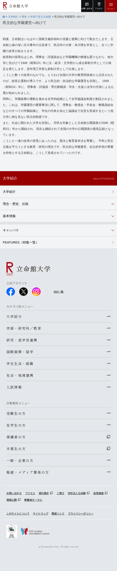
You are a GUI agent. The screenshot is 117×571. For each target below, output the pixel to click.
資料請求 (44, 493)
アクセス (30, 493)
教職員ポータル (33, 499)
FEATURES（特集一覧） (21, 242)
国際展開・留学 (20, 351)
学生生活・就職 (20, 363)
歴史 (24, 16)
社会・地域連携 (20, 375)
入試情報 (14, 387)
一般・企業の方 (20, 460)
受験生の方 (16, 413)
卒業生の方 (16, 448)
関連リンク (58, 513)
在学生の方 (16, 425)
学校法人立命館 (77, 493)
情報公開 (11, 499)
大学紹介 (13, 16)
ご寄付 (60, 493)
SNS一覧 (58, 291)
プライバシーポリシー (81, 513)
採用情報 (98, 493)
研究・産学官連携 (22, 340)
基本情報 (9, 216)
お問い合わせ (14, 493)
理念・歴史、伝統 (15, 204)
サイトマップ (40, 513)
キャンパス (11, 230)
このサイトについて (17, 513)
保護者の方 (16, 436)
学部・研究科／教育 (23, 328)
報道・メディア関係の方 (27, 472)
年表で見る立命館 (40, 16)
